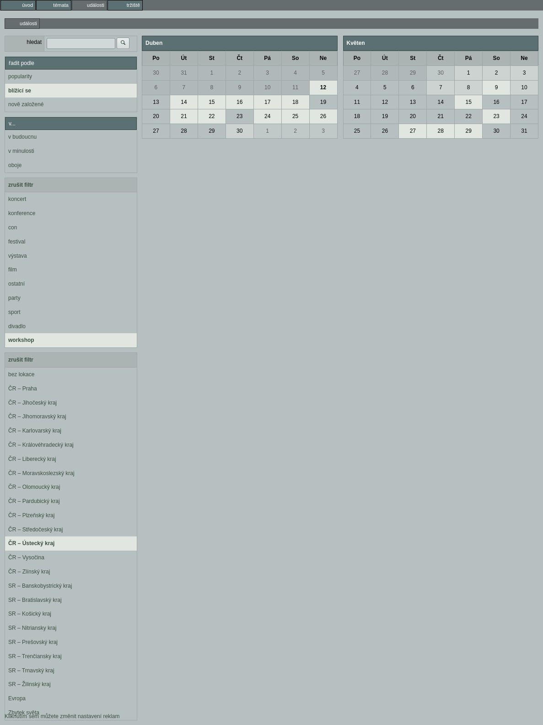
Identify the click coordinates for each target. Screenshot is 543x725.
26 (323, 116)
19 (323, 102)
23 (239, 116)
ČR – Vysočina (26, 557)
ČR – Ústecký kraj (31, 543)
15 (212, 102)
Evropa (17, 698)
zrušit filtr (20, 185)
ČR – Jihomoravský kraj (37, 416)
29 (212, 131)
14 (184, 102)
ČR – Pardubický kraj (34, 501)
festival (16, 241)
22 (212, 116)
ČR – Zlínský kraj (29, 571)
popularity (20, 76)
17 (267, 102)
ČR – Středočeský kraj (35, 529)
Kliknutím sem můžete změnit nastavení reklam (62, 716)
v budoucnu (22, 137)
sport (14, 312)
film (12, 269)
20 (156, 116)
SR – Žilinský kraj (29, 684)
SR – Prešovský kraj (33, 642)
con (12, 227)
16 (239, 102)
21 (184, 116)
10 (267, 87)
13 (156, 102)
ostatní (16, 284)
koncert (17, 199)
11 (295, 87)
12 (323, 87)
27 (156, 131)
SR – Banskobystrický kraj (40, 586)
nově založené (25, 104)
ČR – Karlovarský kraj (34, 430)
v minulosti (21, 151)
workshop (21, 340)
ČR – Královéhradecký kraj (41, 445)
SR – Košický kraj (29, 614)
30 (156, 73)
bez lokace (21, 374)
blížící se (19, 90)
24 (267, 116)
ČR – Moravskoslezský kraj (41, 473)
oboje (15, 165)
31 (184, 73)
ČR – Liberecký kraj (32, 459)
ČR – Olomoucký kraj (34, 487)
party (14, 298)
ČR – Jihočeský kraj (32, 403)
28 (184, 131)
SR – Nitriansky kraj (32, 628)
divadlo (17, 326)
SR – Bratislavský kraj (35, 600)
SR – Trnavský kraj (31, 670)
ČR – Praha (22, 388)
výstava (17, 256)
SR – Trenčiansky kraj (35, 656)
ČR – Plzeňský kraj (31, 515)
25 (295, 116)
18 (295, 102)
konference (21, 213)
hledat (34, 42)
